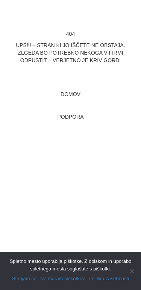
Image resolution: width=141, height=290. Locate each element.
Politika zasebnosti (108, 278)
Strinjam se (24, 278)
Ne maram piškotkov (62, 278)
